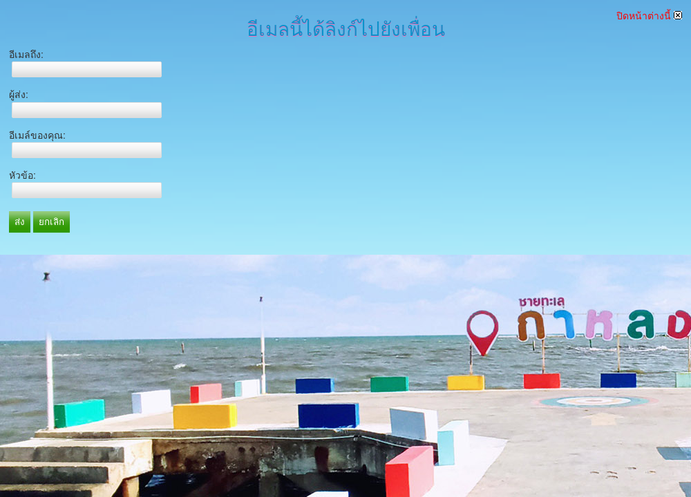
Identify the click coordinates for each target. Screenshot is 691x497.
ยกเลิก (51, 222)
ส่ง (20, 222)
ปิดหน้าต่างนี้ (649, 15)
